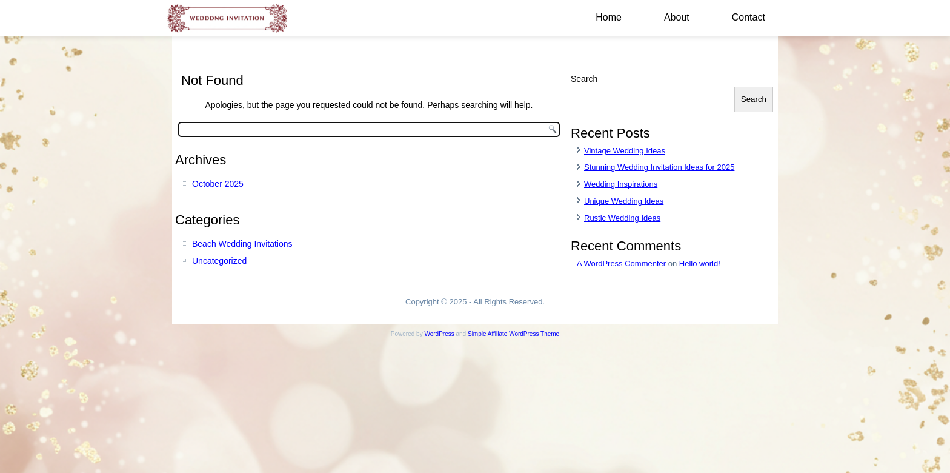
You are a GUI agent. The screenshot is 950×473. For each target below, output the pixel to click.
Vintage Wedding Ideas (624, 150)
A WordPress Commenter (621, 263)
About (676, 17)
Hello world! (699, 263)
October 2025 (218, 184)
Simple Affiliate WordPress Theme (513, 333)
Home (609, 17)
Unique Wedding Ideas (623, 201)
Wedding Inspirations (620, 184)
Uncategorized (219, 261)
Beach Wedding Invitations (242, 244)
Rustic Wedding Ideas (622, 218)
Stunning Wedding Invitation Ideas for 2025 (659, 167)
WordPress (439, 333)
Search (584, 79)
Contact (748, 17)
